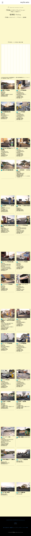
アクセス (19, 17)
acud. (24, 520)
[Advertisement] (15, 29)
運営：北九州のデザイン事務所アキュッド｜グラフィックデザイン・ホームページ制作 (15, 527)
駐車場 (24, 17)
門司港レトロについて (10, 17)
